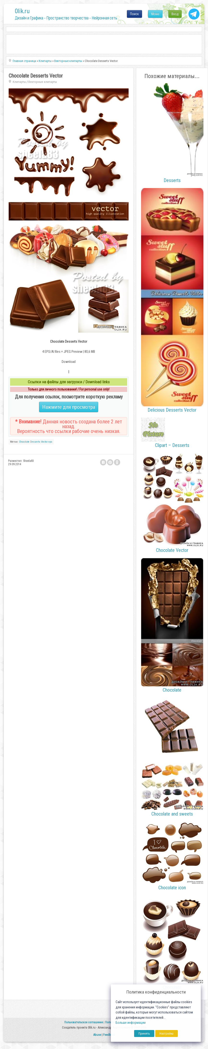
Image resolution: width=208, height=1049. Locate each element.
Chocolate (24, 441)
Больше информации (131, 1023)
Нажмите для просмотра (68, 407)
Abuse (97, 1035)
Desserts (35, 441)
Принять (144, 1033)
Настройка (166, 1033)
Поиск (134, 14)
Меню (155, 14)
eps (50, 441)
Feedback (109, 1035)
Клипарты (19, 82)
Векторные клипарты (42, 82)
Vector (44, 441)
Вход (175, 14)
